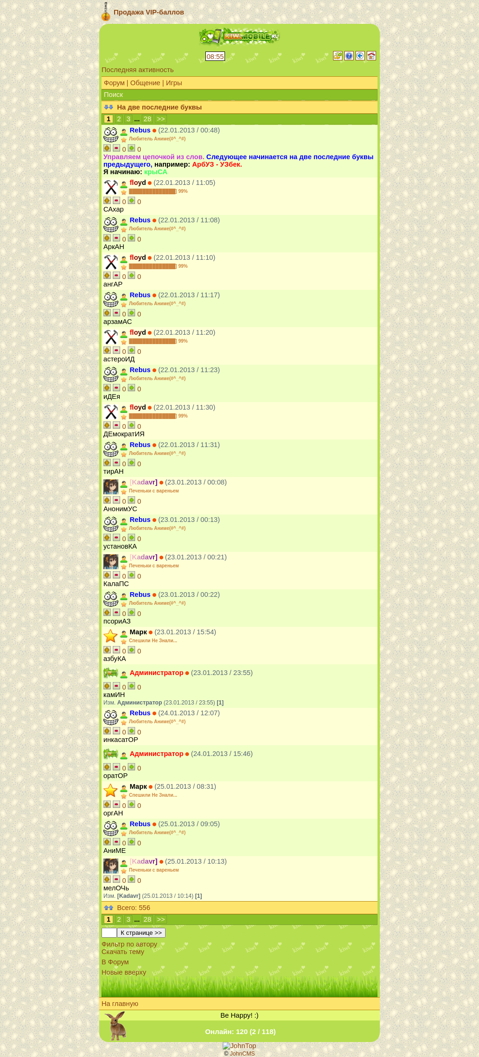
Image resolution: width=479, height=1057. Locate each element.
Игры (174, 83)
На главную (120, 1003)
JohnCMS (242, 1053)
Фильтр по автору (129, 944)
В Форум (115, 962)
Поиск (113, 94)
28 (147, 119)
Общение (145, 83)
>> (161, 119)
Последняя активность (138, 69)
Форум (114, 83)
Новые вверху (124, 972)
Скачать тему (123, 951)
